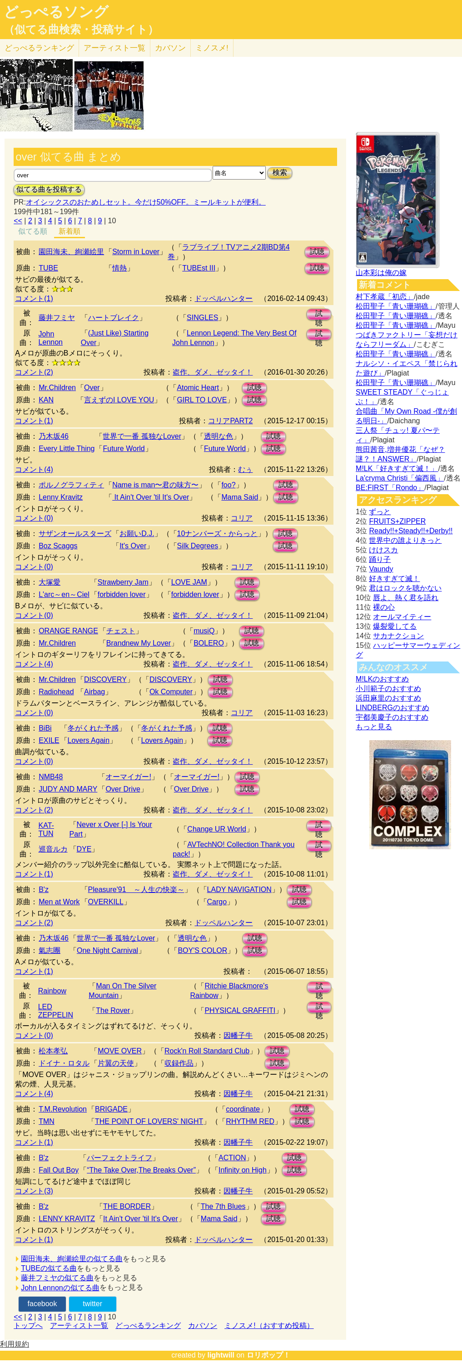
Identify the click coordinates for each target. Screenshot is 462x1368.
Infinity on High (243, 1170)
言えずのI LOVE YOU (119, 400)
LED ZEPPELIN (55, 1011)
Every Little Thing (66, 448)
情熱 (119, 268)
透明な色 (218, 436)
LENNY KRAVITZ (67, 1219)
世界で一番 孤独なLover (142, 436)
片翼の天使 (116, 1063)
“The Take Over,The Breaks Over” (141, 1170)
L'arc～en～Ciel (64, 594)
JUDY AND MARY (68, 789)
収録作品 (179, 1063)
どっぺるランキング (148, 1325)
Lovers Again (89, 740)
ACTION (232, 1158)
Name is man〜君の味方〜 (155, 485)
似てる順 (32, 231)
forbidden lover (122, 594)
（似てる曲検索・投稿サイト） (81, 29)
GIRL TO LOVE (202, 400)
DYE (84, 849)
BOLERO (209, 643)
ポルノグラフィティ (71, 485)
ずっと (380, 512)
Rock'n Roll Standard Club (206, 1051)
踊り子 (380, 559)
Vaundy (381, 569)
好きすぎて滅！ (394, 578)
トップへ (28, 1325)
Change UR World (216, 829)
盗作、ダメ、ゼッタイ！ (213, 372)
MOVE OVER (120, 1051)
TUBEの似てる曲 (49, 1268)
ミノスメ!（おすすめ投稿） (268, 1325)
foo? (228, 485)
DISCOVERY (105, 679)
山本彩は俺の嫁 (381, 272)
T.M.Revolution (63, 1109)
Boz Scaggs (58, 546)
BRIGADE (111, 1109)
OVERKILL (106, 902)
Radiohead (56, 692)
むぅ (245, 469)
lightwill (220, 1355)
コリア (242, 518)
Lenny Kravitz (61, 497)
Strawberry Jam (123, 582)
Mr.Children (57, 387)
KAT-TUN (46, 829)
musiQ (204, 631)
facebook (42, 1304)
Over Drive (122, 789)
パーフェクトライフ (119, 1158)
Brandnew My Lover (138, 643)
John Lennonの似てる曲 (60, 1288)
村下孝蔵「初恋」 (385, 297)
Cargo (217, 902)
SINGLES (202, 317)
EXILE (49, 740)
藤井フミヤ (57, 317)
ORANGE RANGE (68, 631)
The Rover (113, 1010)
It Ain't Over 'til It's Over (150, 497)
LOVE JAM (189, 582)
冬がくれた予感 (93, 728)
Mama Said (239, 497)
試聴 (317, 252)
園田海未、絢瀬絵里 (71, 252)
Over (92, 387)
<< (18, 221)
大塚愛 (49, 582)
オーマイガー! (128, 777)
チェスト (120, 631)
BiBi (45, 728)
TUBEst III (198, 268)
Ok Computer (171, 692)
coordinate (243, 1109)
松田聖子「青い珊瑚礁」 (396, 306)
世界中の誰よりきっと (405, 540)
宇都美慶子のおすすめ (392, 717)
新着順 (69, 231)
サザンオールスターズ (75, 533)
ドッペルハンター (223, 298)
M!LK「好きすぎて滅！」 (397, 468)
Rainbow (52, 991)
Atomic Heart (198, 387)
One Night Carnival (107, 950)
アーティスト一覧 (79, 1325)
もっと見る (374, 727)
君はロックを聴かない (405, 588)
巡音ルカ (53, 849)
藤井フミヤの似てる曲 (57, 1278)
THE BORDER (127, 1206)
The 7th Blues (223, 1206)
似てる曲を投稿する (49, 189)
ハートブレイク (113, 317)
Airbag (94, 692)
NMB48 (51, 777)
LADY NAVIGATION (239, 889)
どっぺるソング (56, 12)
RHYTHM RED (250, 1121)
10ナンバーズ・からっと (217, 533)
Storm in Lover (135, 252)
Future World (123, 448)
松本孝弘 (53, 1051)
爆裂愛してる (395, 626)
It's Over (132, 546)
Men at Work (59, 902)
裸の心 (384, 607)
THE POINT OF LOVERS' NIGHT (149, 1121)
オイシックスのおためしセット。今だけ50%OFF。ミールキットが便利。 (146, 202)
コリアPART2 (230, 421)
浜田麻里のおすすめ (388, 698)
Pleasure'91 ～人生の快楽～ (136, 889)
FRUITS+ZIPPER (397, 521)
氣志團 (49, 950)
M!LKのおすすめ (382, 679)
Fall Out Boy (59, 1170)
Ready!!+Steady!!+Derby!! (410, 531)
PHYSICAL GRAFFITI (239, 1010)
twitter (92, 1304)
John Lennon (51, 338)
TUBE (48, 268)
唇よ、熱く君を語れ (405, 597)
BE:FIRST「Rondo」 (390, 487)
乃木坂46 (54, 436)
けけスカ (383, 550)
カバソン (170, 48)
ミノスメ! (212, 48)
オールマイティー (402, 617)
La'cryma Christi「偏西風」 (400, 478)
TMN (47, 1121)
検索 (280, 172)
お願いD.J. (136, 533)
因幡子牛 (238, 1035)
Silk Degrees (198, 546)
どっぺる (39, 48)
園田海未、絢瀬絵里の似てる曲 (72, 1259)
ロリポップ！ (268, 1355)
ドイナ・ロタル (64, 1063)
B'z (44, 889)
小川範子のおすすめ (388, 688)
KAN (46, 400)
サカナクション (398, 636)
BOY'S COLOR (202, 950)
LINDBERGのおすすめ (392, 708)
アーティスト (114, 48)
